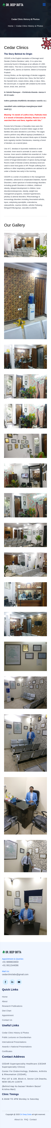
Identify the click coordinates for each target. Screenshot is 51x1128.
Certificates (7, 1051)
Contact (33, 1119)
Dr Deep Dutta (25, 1114)
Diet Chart (6, 1010)
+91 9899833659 (10, 962)
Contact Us (7, 1020)
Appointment (7, 1015)
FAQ (26, 1119)
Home (10, 26)
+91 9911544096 (10, 965)
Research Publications (12, 1006)
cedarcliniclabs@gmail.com (15, 974)
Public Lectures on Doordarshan (16, 1037)
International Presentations (14, 1042)
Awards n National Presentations (17, 1046)
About (4, 1001)
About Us (18, 1119)
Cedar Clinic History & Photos (15, 1032)
